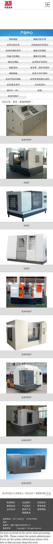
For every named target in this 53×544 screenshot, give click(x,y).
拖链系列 (13, 68)
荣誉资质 (41, 506)
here (2, 542)
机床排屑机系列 (13, 50)
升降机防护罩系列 (39, 45)
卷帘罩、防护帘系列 (39, 68)
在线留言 (41, 502)
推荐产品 (26, 509)
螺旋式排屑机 (39, 56)
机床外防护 (13, 96)
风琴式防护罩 (13, 45)
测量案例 (26, 513)
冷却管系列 (39, 85)
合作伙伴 (11, 509)
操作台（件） (13, 90)
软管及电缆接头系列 (39, 79)
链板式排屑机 (39, 50)
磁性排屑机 (13, 62)
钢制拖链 (13, 73)
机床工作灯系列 (39, 73)
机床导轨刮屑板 (13, 79)
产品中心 (26, 33)
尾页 (40, 493)
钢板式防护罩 (39, 39)
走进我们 (26, 502)
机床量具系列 (13, 85)
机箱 (40, 90)
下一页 (35, 493)
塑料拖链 (13, 39)
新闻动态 (11, 506)
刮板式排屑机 (13, 56)
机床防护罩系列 (39, 62)
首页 (15, 102)
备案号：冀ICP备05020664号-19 (16, 525)
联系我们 (11, 502)
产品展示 (26, 506)
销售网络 (41, 509)
